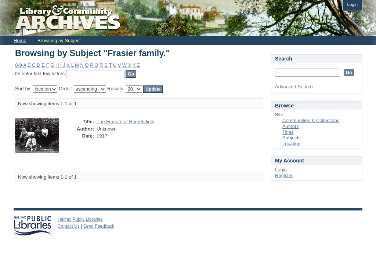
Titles (288, 132)
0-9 (18, 65)
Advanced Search (294, 86)
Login (352, 4)
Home (20, 40)
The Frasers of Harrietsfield (126, 121)
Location (291, 143)
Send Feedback (99, 226)
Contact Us (69, 226)
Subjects (291, 137)
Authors (290, 126)
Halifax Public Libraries (80, 219)
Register (284, 175)
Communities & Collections (310, 120)
